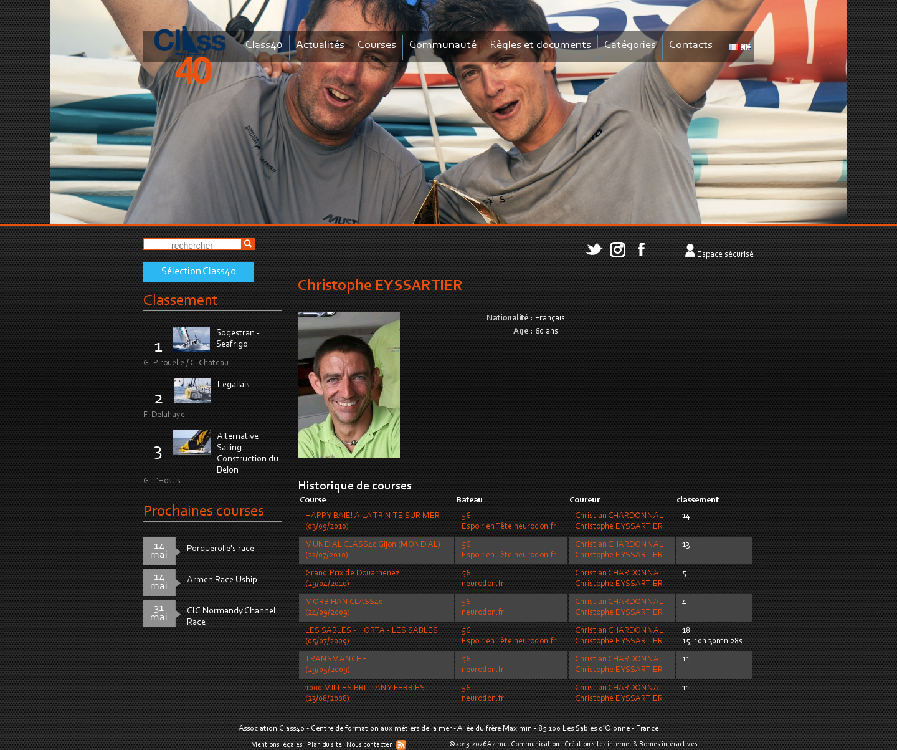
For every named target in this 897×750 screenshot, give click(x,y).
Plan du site (324, 745)
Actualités (320, 45)
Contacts (691, 45)
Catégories (630, 45)
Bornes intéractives (668, 744)
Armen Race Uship (222, 580)
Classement (180, 301)
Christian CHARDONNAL (619, 516)
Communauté (443, 45)
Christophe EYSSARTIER (619, 526)
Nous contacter (369, 745)
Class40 (264, 45)
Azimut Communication (523, 744)
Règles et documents (540, 45)
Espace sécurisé (725, 255)
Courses (377, 45)
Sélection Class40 (198, 272)
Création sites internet (598, 744)
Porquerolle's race (220, 549)
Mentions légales (277, 745)
